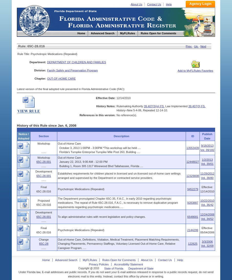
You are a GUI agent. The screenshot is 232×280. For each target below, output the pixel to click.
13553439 (192, 147)
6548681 (192, 216)
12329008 (192, 175)
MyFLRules (90, 260)
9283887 (192, 202)
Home (34, 20)
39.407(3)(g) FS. (154, 106)
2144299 (192, 230)
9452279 (192, 189)
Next (203, 46)
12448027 (192, 161)
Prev (189, 46)
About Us (136, 4)
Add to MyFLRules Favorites (195, 69)
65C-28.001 (43, 161)
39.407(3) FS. (196, 106)
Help (169, 4)
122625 (192, 243)
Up (196, 46)
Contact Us (154, 4)
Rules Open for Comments (119, 260)
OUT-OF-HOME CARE (61, 78)
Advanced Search (66, 260)
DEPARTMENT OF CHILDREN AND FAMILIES (76, 62)
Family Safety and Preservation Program (72, 70)
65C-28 (43, 243)
